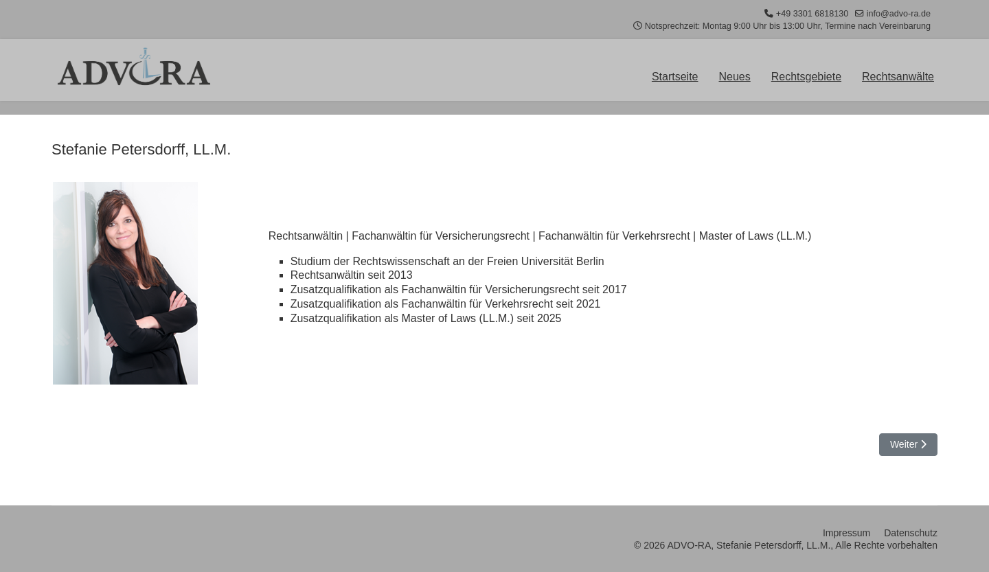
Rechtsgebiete (806, 76)
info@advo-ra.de (899, 14)
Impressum (846, 532)
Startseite (675, 76)
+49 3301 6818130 (812, 14)
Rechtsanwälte (898, 76)
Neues (735, 76)
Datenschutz (910, 532)
